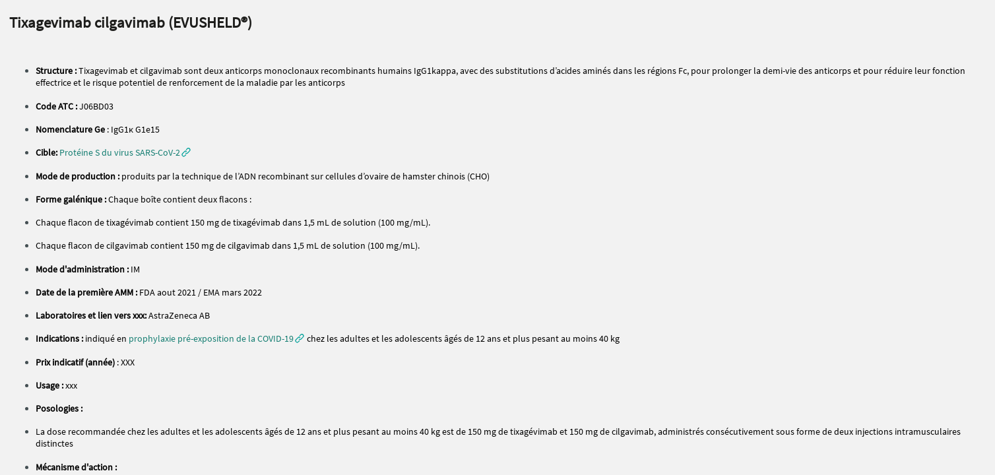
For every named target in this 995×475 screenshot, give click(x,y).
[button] (125, 152)
